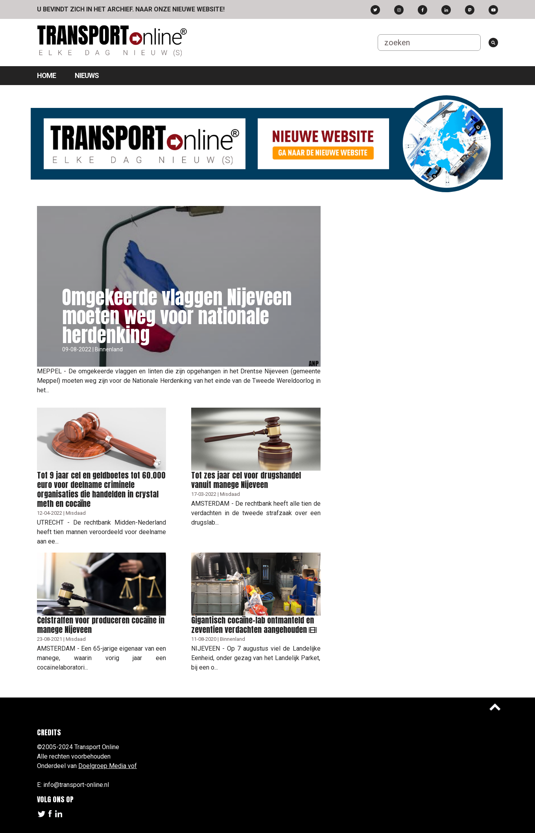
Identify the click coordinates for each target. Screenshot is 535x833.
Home (46, 75)
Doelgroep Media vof (107, 766)
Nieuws (87, 75)
